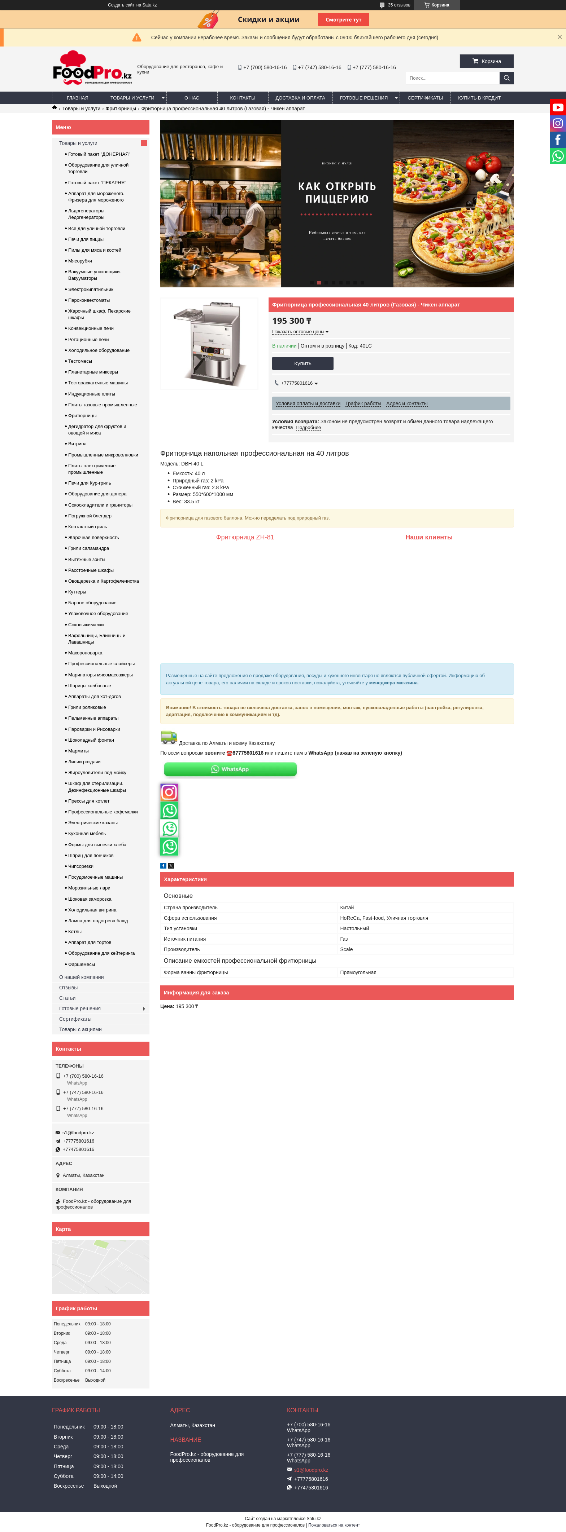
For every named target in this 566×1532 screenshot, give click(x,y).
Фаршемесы (81, 964)
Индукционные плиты (91, 394)
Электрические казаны (93, 822)
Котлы (75, 931)
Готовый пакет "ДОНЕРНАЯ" (99, 154)
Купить (302, 363)
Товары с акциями (80, 1029)
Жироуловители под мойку (97, 772)
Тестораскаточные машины (98, 382)
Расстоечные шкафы (91, 570)
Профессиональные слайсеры (101, 663)
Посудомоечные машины (95, 877)
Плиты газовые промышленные (102, 404)
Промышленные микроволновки (103, 455)
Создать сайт (121, 5)
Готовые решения (364, 98)
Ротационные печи (88, 339)
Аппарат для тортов (89, 942)
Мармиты (78, 751)
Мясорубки (80, 261)
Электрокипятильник (90, 289)
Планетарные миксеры (93, 372)
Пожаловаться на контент (334, 1525)
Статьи (67, 998)
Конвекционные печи (91, 328)
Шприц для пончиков (91, 855)
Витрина (77, 443)
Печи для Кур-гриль (89, 483)
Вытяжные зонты (86, 559)
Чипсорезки (80, 866)
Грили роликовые (87, 707)
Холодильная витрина (92, 910)
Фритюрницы (121, 108)
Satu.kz (313, 1518)
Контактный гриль (87, 526)
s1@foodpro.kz (78, 1132)
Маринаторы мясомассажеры (100, 674)
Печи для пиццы (86, 239)
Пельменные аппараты (93, 718)
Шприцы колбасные (89, 685)
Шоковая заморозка (90, 899)
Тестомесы (80, 361)
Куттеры (77, 592)
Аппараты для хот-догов (94, 696)
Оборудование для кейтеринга (101, 953)
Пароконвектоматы (89, 300)
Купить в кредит (479, 98)
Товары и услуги (132, 98)
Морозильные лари (89, 888)
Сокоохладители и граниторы (100, 505)
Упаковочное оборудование (98, 613)
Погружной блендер (90, 515)
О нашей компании (81, 977)
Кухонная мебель (87, 833)
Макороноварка (85, 652)
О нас (191, 98)
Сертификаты (425, 98)
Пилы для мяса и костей (94, 250)
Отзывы (68, 987)
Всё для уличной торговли (96, 228)
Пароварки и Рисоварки (94, 729)
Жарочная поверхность (93, 537)
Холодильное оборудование (99, 350)
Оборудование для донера (97, 493)
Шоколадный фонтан (91, 740)
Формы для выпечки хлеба (97, 844)
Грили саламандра (88, 548)
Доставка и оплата (300, 98)
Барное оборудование (92, 602)
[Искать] (507, 78)
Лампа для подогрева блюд (98, 920)
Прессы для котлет (88, 801)
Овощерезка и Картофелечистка (103, 581)
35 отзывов (399, 5)
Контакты (242, 98)
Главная (77, 98)
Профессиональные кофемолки (103, 811)
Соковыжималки (86, 624)
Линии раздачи (84, 761)
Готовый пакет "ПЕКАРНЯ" (97, 182)
